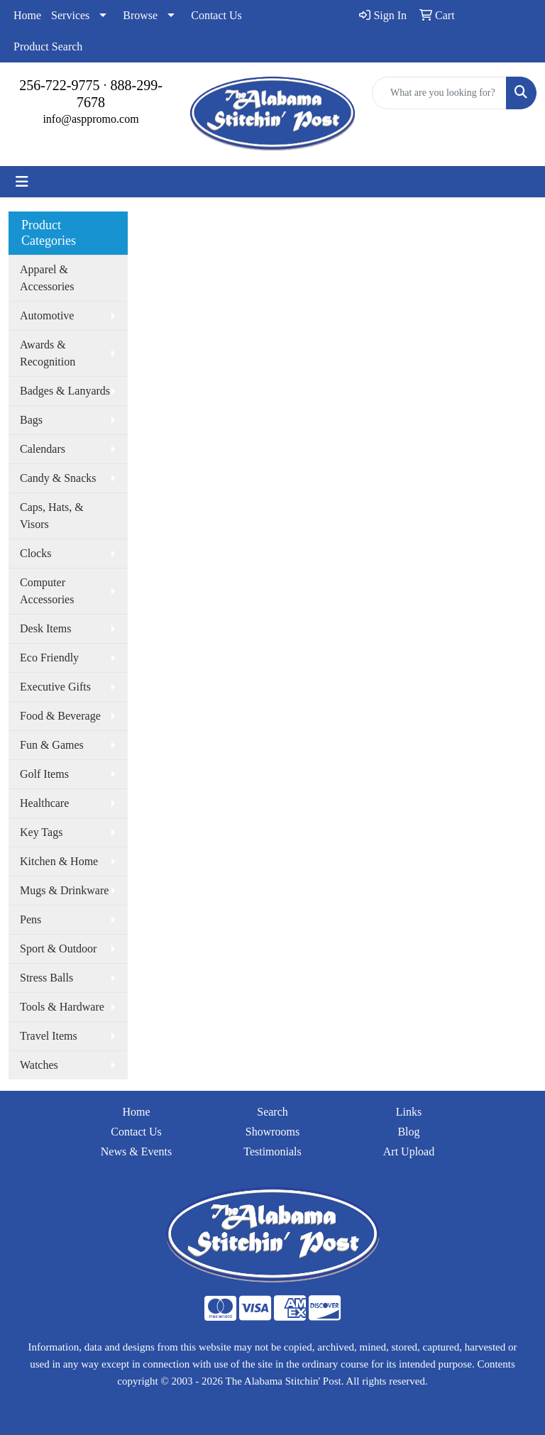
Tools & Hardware (62, 1007)
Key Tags (41, 832)
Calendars (42, 449)
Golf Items (44, 774)
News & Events (136, 1151)
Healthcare (44, 803)
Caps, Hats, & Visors (52, 515)
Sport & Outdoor (58, 948)
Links (409, 1112)
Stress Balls (46, 978)
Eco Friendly (49, 657)
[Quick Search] (439, 93)
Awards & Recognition (47, 353)
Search (272, 1112)
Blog (408, 1132)
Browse (140, 15)
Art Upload (408, 1151)
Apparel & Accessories (47, 277)
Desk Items (45, 628)
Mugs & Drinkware (64, 890)
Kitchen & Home (59, 861)
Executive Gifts (55, 687)
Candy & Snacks (58, 478)
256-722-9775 (59, 85)
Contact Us (216, 15)
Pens (30, 919)
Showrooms (272, 1132)
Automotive (47, 315)
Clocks (35, 553)
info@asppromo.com (90, 119)
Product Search (47, 46)
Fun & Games (52, 745)
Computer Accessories (47, 590)
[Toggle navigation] (22, 182)
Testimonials (272, 1151)
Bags (31, 420)
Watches (39, 1065)
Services (70, 15)
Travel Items (48, 1036)
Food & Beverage (60, 716)
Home (27, 15)
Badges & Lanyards (65, 391)
